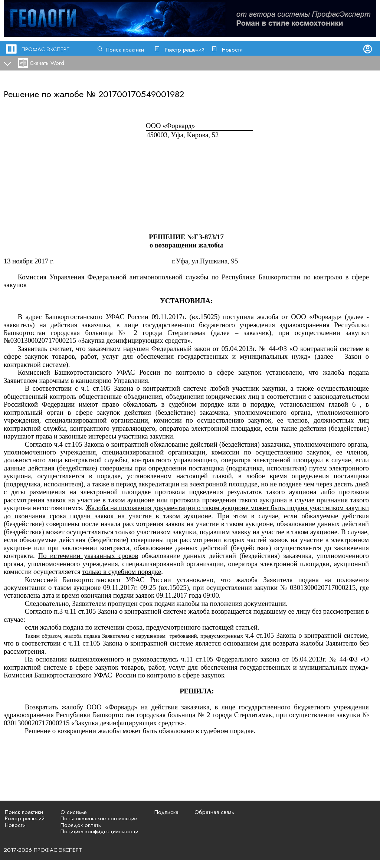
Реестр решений (184, 50)
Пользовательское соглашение (98, 818)
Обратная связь (214, 812)
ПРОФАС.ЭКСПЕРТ (46, 49)
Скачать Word (47, 63)
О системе (73, 812)
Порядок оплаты (81, 825)
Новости (232, 50)
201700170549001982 (141, 94)
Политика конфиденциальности (99, 831)
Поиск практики (125, 50)
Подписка (166, 812)
